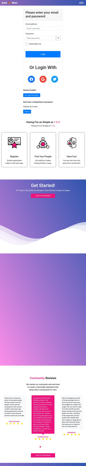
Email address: (31, 24)
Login (43, 54)
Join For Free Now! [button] (42, 196)
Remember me (35, 44)
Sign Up (27, 111)
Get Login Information (32, 95)
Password (29, 34)
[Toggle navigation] (82, 3)
